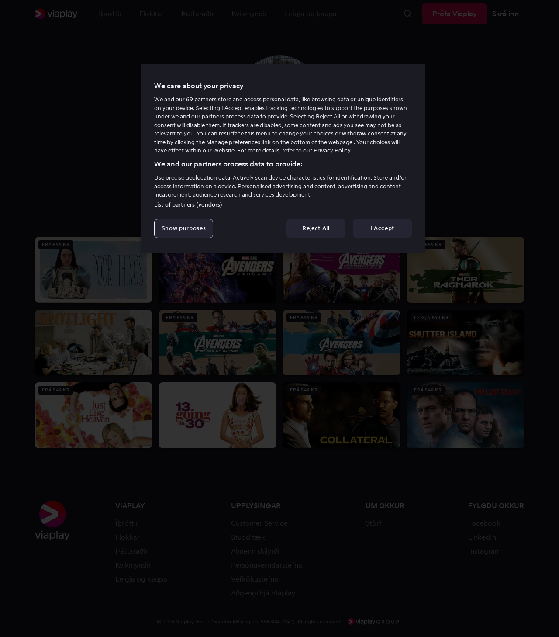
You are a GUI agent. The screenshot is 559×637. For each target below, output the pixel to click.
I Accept (382, 228)
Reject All (316, 228)
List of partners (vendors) (188, 204)
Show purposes (184, 228)
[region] (283, 158)
